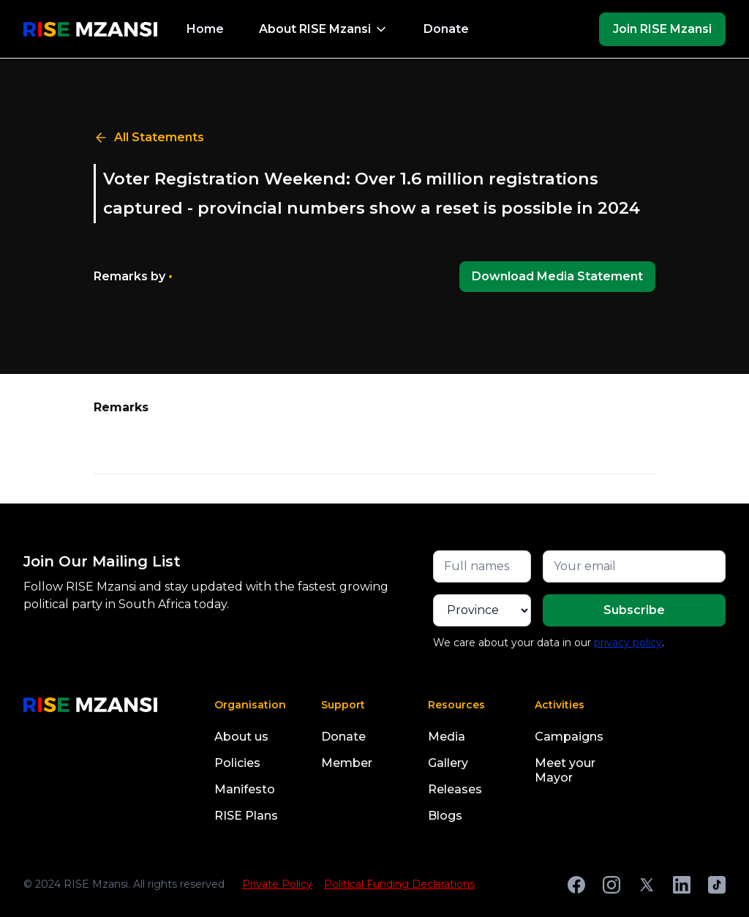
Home (205, 29)
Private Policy (277, 884)
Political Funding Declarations (399, 884)
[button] (323, 29)
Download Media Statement (557, 276)
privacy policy (628, 642)
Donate (446, 29)
